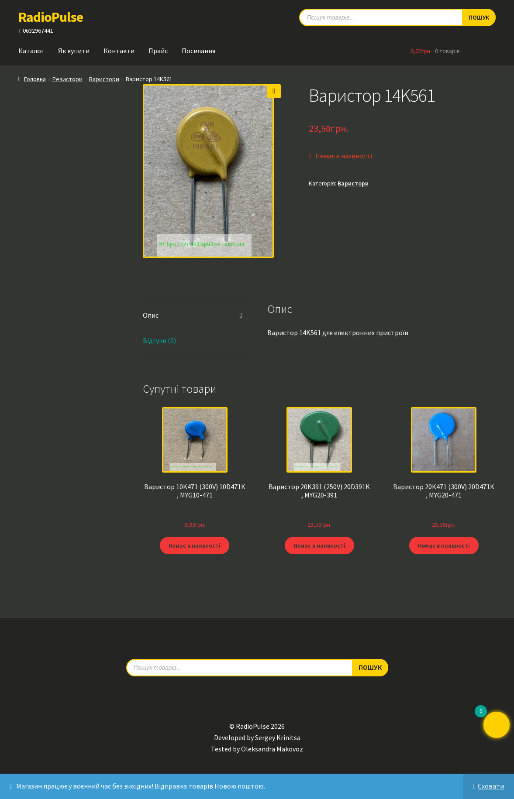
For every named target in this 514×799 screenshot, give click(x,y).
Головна (35, 79)
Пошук (370, 667)
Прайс (158, 50)
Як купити (74, 50)
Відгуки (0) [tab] (159, 340)
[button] (274, 91)
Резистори (67, 79)
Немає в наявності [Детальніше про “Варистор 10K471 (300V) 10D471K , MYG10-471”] (195, 545)
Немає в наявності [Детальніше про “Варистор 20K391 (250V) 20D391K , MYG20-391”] (319, 545)
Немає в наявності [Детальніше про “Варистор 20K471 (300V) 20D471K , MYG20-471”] (444, 545)
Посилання (198, 50)
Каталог (31, 50)
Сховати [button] (491, 786)
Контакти (119, 50)
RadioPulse (50, 17)
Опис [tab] (151, 315)
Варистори (104, 79)
